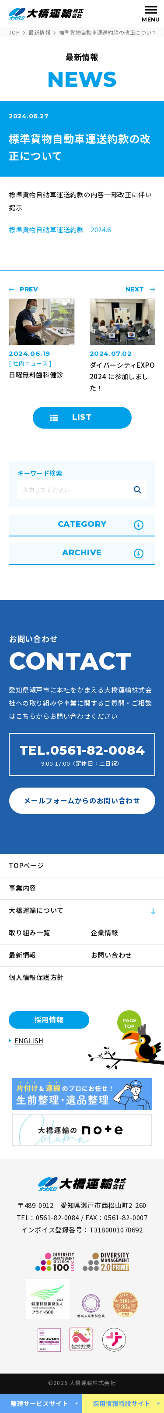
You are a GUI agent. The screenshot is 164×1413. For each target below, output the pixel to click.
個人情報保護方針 (36, 977)
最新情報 (39, 32)
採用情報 (49, 1019)
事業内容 (22, 887)
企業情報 (105, 932)
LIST (82, 417)
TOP (14, 32)
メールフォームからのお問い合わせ (82, 800)
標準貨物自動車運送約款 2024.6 (60, 229)
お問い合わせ (112, 954)
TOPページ (26, 865)
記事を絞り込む (137, 489)
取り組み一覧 (29, 932)
